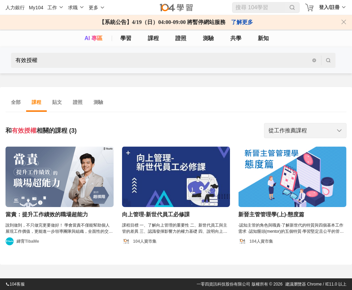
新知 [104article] (263, 38)
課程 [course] (153, 38)
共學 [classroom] (235, 38)
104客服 (15, 284)
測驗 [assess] (208, 38)
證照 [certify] (180, 38)
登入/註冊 (329, 7)
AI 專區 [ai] (93, 38)
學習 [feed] (125, 38)
